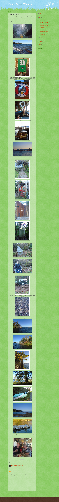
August (41, 37)
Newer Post (10, 493)
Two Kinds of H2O (42, 34)
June (40, 40)
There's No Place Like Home (43, 21)
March (41, 41)
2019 (40, 13)
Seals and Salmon (42, 30)
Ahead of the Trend (42, 27)
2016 (40, 17)
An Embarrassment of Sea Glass (44, 31)
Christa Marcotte (13, 465)
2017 (40, 16)
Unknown (12, 470)
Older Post (34, 493)
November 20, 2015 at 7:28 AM (18, 470)
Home (22, 493)
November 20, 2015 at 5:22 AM (20, 465)
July (40, 38)
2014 (40, 44)
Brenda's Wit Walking (20, 3)
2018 (40, 14)
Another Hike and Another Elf (44, 22)
